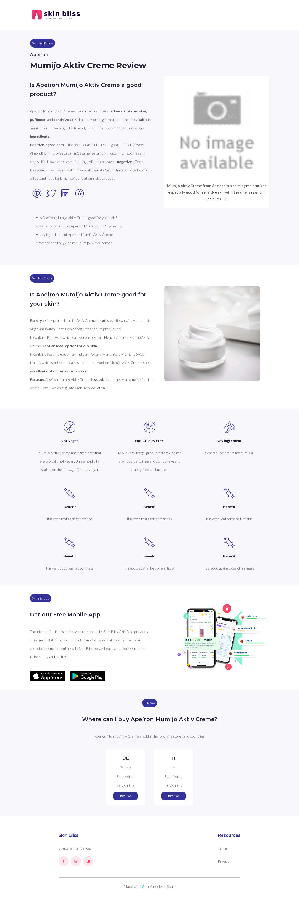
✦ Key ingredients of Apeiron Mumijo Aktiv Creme (74, 234)
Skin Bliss (68, 835)
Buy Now (125, 795)
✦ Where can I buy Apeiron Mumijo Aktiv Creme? (73, 242)
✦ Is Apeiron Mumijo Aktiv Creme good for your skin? (76, 217)
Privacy (224, 861)
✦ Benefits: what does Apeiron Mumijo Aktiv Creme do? (78, 226)
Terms (222, 848)
